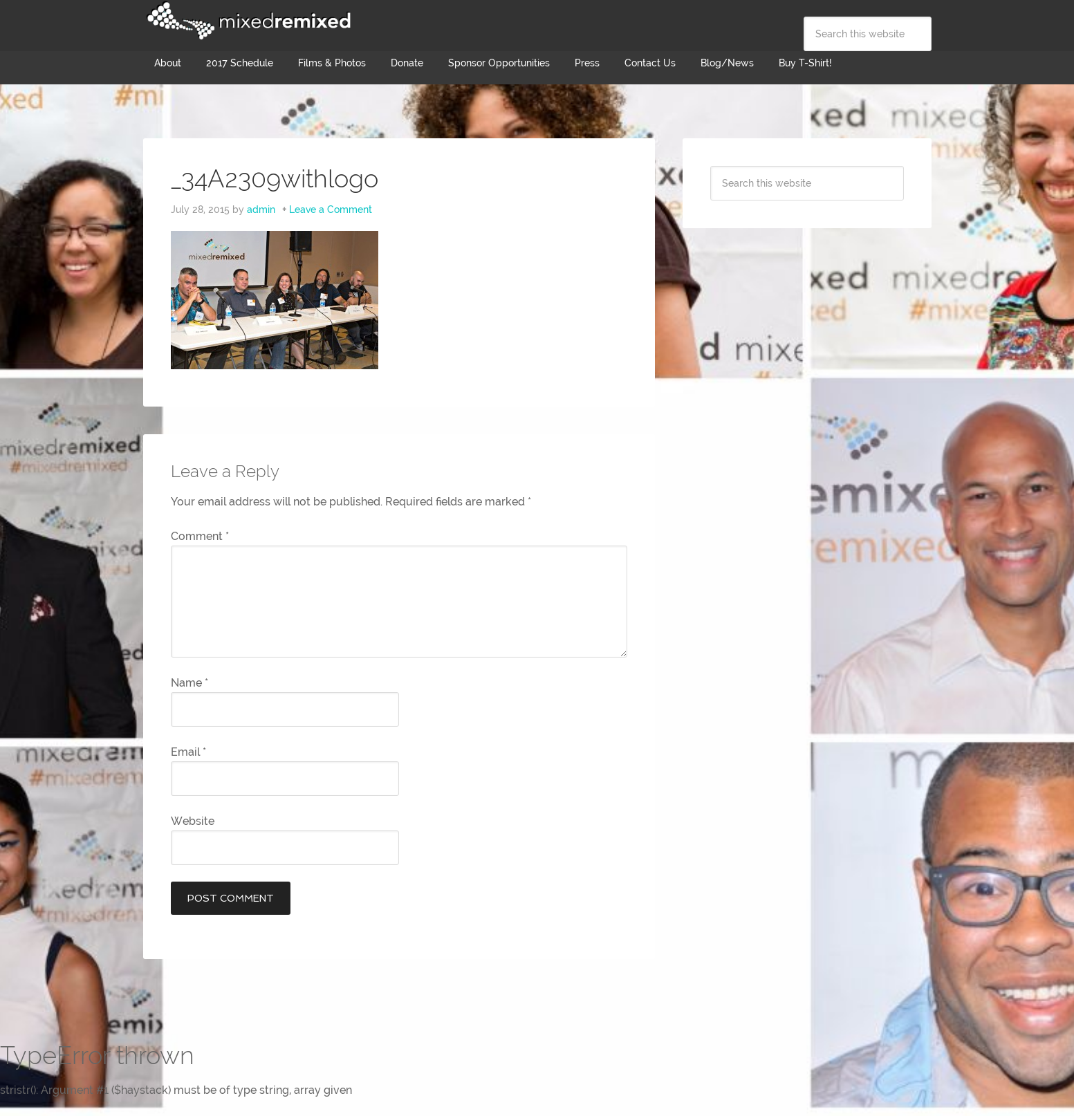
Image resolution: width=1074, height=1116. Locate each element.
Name (189, 682)
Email (188, 752)
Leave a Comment (330, 209)
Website (192, 821)
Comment (200, 536)
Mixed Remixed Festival (247, 20)
